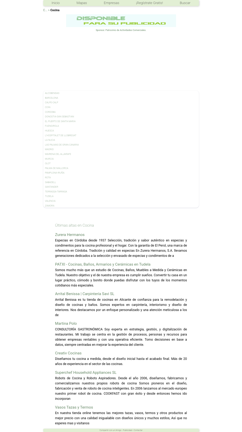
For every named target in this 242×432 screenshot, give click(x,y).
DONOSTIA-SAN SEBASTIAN (59, 116)
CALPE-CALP (51, 102)
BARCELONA (51, 97)
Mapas (82, 3)
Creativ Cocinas (68, 353)
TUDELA (49, 196)
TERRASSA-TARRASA (56, 191)
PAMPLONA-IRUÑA (54, 172)
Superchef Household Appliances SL (86, 372)
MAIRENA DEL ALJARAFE (58, 154)
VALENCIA (50, 201)
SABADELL (50, 182)
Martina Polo (66, 323)
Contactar (138, 430)
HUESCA (49, 130)
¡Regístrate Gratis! (149, 3)
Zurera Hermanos (70, 234)
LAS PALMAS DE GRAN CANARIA (62, 144)
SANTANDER (51, 186)
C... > (46, 10)
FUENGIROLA (52, 125)
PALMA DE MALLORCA (56, 168)
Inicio (56, 3)
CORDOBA (50, 112)
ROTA (48, 177)
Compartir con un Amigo (110, 430)
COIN (47, 107)
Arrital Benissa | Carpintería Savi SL (84, 294)
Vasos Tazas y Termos (74, 407)
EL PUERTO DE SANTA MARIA (60, 121)
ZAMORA (49, 205)
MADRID (49, 149)
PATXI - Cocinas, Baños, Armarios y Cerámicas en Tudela (103, 264)
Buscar (185, 3)
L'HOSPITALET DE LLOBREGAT (60, 135)
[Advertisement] (121, 61)
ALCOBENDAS (52, 93)
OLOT (48, 163)
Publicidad (127, 430)
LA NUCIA (50, 140)
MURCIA (49, 158)
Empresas (111, 3)
